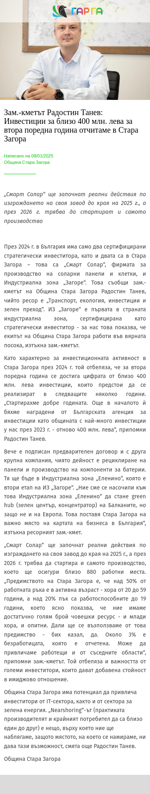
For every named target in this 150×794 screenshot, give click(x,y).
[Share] (40, 784)
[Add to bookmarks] (109, 784)
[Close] (11, 11)
